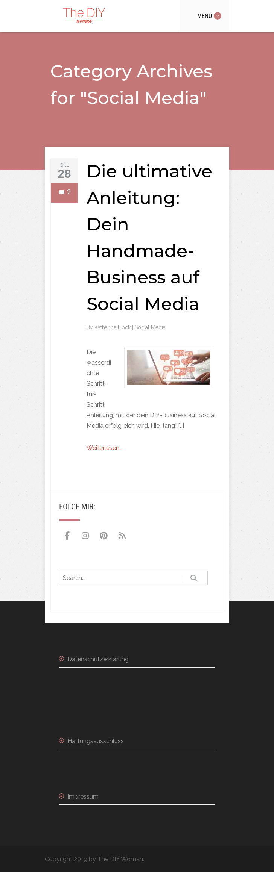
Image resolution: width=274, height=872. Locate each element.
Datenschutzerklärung (98, 659)
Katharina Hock (113, 327)
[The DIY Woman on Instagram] (86, 536)
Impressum (83, 796)
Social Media (150, 327)
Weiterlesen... (105, 447)
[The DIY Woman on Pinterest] (104, 536)
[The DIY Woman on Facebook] (67, 536)
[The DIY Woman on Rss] (122, 536)
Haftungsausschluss (95, 741)
